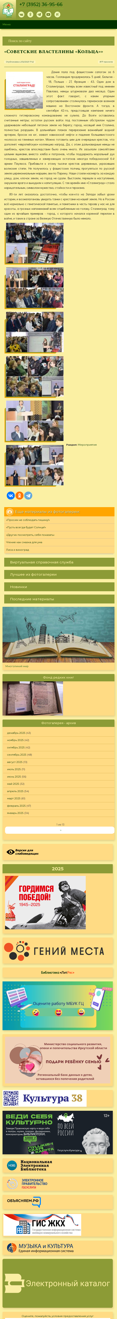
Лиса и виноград (17, 398)
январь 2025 (15, 662)
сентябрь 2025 (16, 603)
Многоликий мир (17, 515)
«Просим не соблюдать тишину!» (28, 368)
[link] (58, 41)
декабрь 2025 (16, 581)
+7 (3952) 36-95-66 (41, 4)
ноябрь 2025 (15, 589)
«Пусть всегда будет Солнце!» (26, 376)
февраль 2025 (16, 654)
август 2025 (15, 611)
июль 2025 (14, 618)
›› (60, 679)
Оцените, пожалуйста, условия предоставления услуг (58, 1165)
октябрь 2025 (16, 596)
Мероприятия (25, 334)
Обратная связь (76, 1287)
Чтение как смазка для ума (24, 391)
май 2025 (13, 632)
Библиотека (57, 821)
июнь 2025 (14, 625)
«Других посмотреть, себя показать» (30, 383)
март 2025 (14, 647)
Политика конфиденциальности (87, 1282)
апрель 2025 (15, 640)
